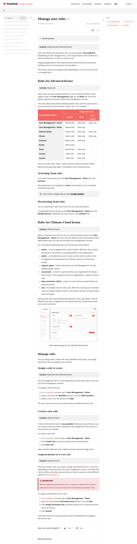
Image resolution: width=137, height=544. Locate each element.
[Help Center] (26, 4)
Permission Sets (128, 22)
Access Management (113, 22)
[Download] (75, 3)
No (79, 528)
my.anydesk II (49, 392)
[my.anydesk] (87, 3)
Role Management (112, 25)
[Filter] (30, 18)
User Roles (125, 25)
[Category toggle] (34, 19)
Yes (67, 528)
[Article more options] (98, 30)
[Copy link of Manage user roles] (68, 19)
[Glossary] (107, 3)
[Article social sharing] (92, 30)
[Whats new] (116, 4)
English (126, 4)
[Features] (98, 3)
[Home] (4, 10)
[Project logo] (10, 4)
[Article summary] (69, 38)
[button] (15, 18)
